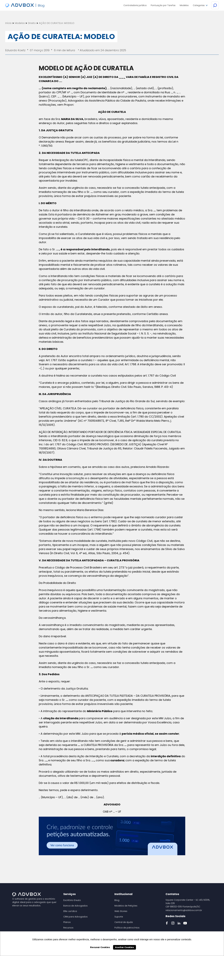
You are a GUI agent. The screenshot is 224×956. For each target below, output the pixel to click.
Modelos (20, 23)
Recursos (68, 927)
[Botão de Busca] (215, 5)
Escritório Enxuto (72, 900)
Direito (32, 23)
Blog (116, 900)
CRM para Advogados (75, 916)
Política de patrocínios (126, 927)
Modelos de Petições (125, 905)
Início (8, 23)
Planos (67, 922)
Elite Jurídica (70, 911)
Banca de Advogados (75, 905)
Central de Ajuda (123, 922)
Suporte (118, 916)
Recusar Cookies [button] (100, 947)
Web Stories (120, 911)
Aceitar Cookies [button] (124, 947)
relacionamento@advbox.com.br (184, 910)
